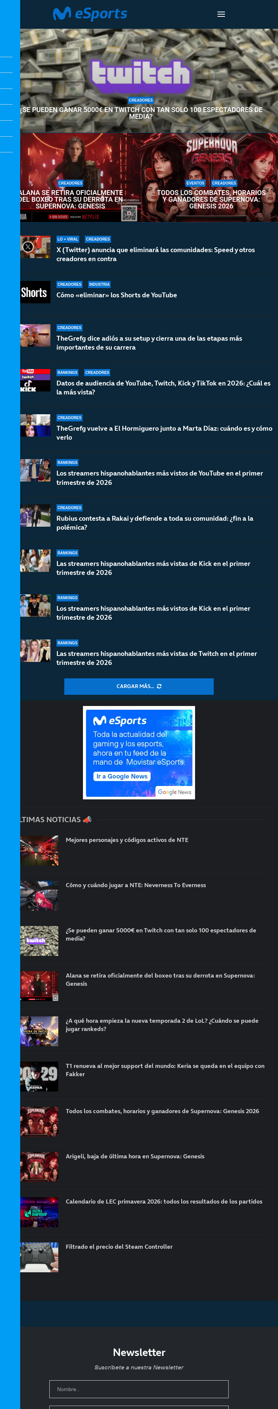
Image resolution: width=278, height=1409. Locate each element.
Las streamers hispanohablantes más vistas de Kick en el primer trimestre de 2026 (153, 569)
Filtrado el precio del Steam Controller (119, 1246)
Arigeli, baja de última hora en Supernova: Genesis (135, 1156)
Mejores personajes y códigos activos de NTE (127, 840)
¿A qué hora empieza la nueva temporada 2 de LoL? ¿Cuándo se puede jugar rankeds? (162, 1024)
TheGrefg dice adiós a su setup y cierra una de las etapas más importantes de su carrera (149, 343)
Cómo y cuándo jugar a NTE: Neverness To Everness (136, 885)
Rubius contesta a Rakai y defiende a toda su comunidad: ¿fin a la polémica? (154, 528)
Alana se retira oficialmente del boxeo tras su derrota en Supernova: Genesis (70, 199)
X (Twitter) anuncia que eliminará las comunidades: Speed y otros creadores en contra (155, 254)
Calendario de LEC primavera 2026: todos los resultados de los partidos (164, 1201)
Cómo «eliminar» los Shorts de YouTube (116, 295)
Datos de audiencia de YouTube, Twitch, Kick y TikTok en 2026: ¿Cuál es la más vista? (163, 390)
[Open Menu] (221, 14)
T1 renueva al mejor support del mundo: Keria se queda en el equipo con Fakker (165, 1070)
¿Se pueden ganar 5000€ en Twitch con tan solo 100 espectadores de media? (140, 113)
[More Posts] (139, 686)
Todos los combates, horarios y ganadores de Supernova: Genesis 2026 (211, 199)
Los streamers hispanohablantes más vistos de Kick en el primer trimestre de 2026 (153, 613)
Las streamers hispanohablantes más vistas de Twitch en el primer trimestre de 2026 (156, 658)
